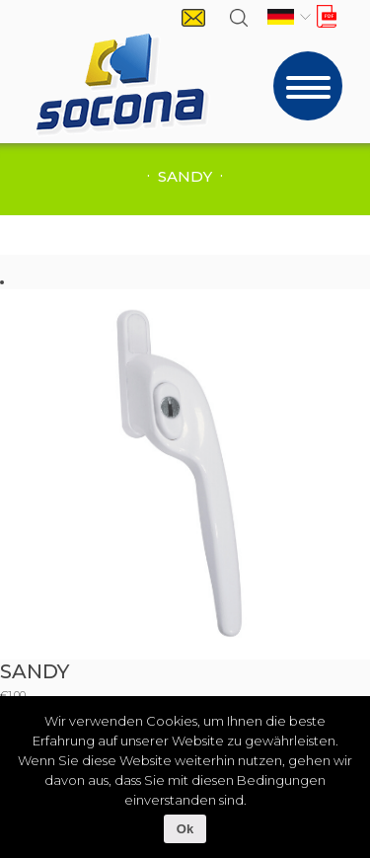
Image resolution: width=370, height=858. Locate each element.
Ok (185, 828)
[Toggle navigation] (307, 85)
